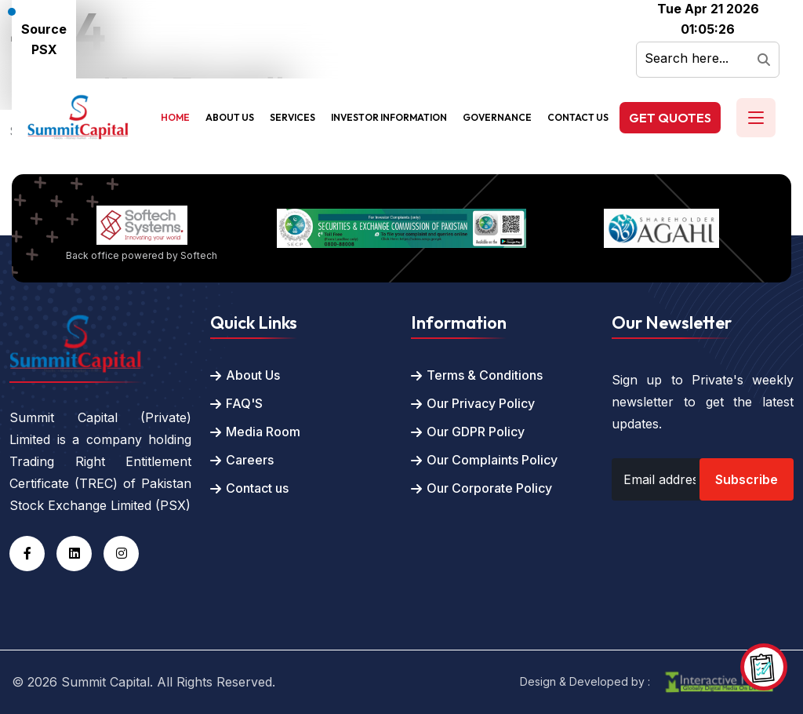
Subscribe (746, 479)
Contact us (257, 488)
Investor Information (389, 117)
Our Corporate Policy (489, 488)
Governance (497, 117)
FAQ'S (244, 403)
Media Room (263, 431)
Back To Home (54, 164)
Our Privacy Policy (481, 403)
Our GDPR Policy (476, 431)
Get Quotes (670, 118)
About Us (229, 117)
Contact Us (578, 117)
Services (292, 117)
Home (175, 117)
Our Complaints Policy (492, 460)
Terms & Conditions (485, 375)
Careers (250, 460)
